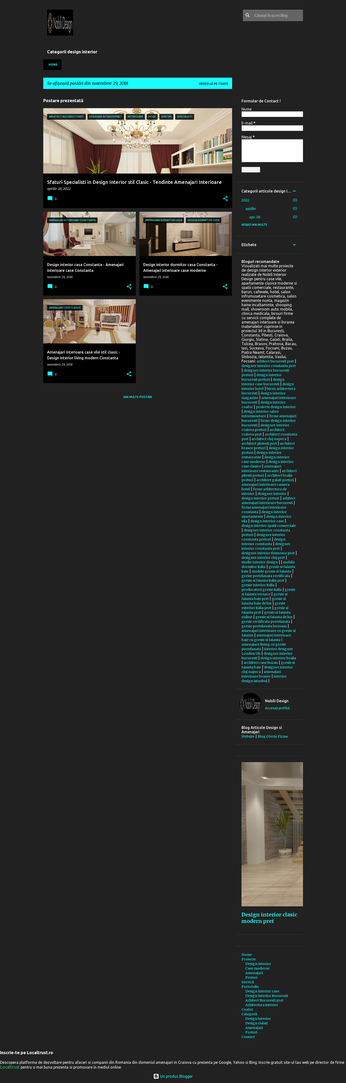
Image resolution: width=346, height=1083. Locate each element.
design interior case (267, 521)
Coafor (247, 1009)
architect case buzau (261, 662)
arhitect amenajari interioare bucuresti (268, 500)
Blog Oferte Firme (273, 736)
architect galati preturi (275, 480)
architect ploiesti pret (259, 443)
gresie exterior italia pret (263, 605)
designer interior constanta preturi (263, 537)
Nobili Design (277, 701)
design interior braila (278, 658)
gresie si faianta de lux (273, 617)
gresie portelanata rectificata (265, 576)
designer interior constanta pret (268, 366)
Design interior (258, 964)
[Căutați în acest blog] (278, 15)
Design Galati (256, 1023)
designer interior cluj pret (263, 557)
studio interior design (259, 562)
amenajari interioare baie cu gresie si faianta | (266, 637)
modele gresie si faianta (271, 571)
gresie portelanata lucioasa (264, 626)
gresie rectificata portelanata (265, 621)
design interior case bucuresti (262, 381)
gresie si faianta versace (268, 591)
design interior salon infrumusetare (260, 413)
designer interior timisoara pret (268, 553)
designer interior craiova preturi (265, 427)
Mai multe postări (138, 396)
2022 (245, 200)
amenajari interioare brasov (261, 674)
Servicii (247, 982)
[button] (225, 199)
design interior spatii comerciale (268, 525)
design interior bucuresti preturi (261, 377)
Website (247, 736)
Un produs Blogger (173, 1076)
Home (53, 64)
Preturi (251, 977)
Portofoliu (250, 986)
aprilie (250, 208)
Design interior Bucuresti (266, 996)
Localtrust (10, 1066)
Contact (248, 1037)
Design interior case (262, 991)
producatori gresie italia (261, 589)
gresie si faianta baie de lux (263, 601)
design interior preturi (260, 498)
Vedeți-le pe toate (213, 83)
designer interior (272, 494)
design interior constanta (263, 541)
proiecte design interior (276, 407)
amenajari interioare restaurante (261, 468)
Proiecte (248, 959)
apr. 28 (254, 217)
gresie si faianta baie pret (264, 596)
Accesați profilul (277, 708)
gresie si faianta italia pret (262, 580)
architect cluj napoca (269, 439)
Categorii (249, 1014)
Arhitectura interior (261, 1005)
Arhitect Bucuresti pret (264, 1000)
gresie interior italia (257, 585)
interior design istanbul (264, 678)
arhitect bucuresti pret (275, 361)
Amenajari (254, 973)
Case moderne (257, 968)
